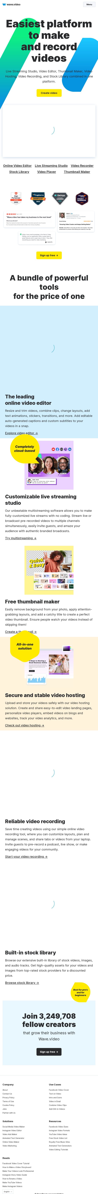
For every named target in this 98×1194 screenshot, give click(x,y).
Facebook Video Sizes (58, 1127)
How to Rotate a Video (12, 1179)
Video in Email (55, 1101)
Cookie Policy (8, 1105)
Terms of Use (8, 1101)
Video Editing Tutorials (58, 1149)
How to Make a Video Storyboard (17, 1167)
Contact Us (7, 1094)
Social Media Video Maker (14, 1127)
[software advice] (82, 198)
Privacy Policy (8, 1097)
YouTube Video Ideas (58, 1134)
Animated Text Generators (60, 1146)
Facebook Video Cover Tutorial (16, 1163)
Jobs (5, 1109)
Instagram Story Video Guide (15, 1175)
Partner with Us (9, 1113)
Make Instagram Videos (12, 1186)
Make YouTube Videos (12, 1182)
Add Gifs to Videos (57, 1109)
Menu (89, 4)
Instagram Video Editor (12, 1130)
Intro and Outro (55, 1097)
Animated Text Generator (13, 1138)
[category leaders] (60, 198)
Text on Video (55, 1094)
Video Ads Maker (10, 1134)
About (5, 1090)
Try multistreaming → (20, 538)
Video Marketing (10, 1146)
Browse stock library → (22, 983)
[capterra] (38, 198)
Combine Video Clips (58, 1105)
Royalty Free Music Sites (59, 1142)
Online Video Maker (11, 1142)
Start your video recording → (26, 856)
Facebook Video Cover (59, 1090)
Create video (49, 92)
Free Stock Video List (58, 1138)
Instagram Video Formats (59, 1130)
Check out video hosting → (24, 725)
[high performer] (16, 198)
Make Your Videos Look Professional (18, 1171)
